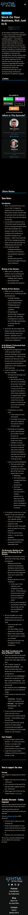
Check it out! (14, 900)
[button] (25, 4)
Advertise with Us (14, 912)
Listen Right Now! (14, 891)
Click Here (18, 793)
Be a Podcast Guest (14, 894)
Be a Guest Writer (14, 903)
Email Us (14, 910)
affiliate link (11, 816)
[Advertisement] (14, 174)
